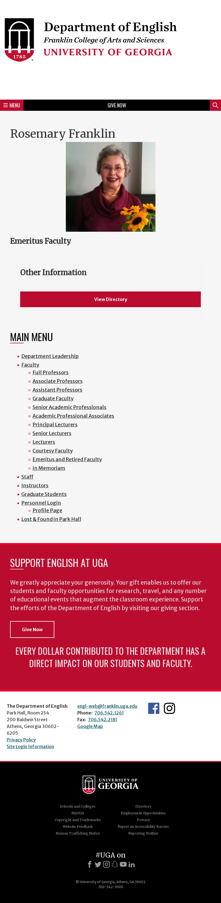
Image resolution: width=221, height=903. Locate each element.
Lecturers (43, 442)
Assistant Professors (57, 390)
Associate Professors (57, 381)
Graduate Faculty (53, 398)
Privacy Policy (21, 740)
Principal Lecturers (55, 424)
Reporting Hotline (143, 833)
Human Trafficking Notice (78, 833)
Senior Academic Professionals (69, 407)
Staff (27, 477)
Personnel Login (41, 503)
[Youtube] (123, 864)
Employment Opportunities (143, 813)
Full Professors (50, 372)
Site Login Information (30, 746)
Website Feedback (78, 826)
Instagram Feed (169, 708)
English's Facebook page (153, 708)
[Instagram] (106, 864)
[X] (98, 864)
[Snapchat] (114, 864)
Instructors (34, 485)
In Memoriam (48, 468)
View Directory (110, 299)
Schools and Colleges (78, 806)
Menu (11, 105)
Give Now (117, 105)
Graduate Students (44, 494)
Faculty (30, 365)
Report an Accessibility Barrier (143, 826)
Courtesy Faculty (52, 450)
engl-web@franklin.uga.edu (107, 706)
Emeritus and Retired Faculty (67, 459)
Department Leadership (50, 356)
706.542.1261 (109, 713)
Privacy (143, 820)
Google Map (90, 726)
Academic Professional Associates (73, 416)
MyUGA (77, 813)
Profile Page (47, 510)
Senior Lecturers (51, 433)
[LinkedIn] (131, 864)
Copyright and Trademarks (78, 820)
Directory (143, 806)
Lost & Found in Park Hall (51, 519)
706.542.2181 (102, 719)
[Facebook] (89, 864)
